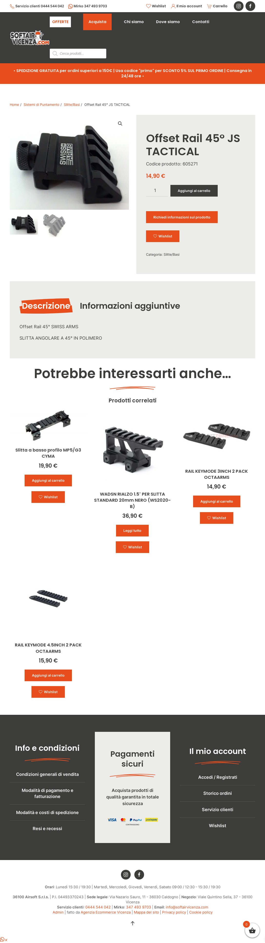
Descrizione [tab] (46, 306)
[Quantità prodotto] (157, 191)
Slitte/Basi (171, 254)
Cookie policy (201, 915)
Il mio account (186, 6)
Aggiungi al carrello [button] (48, 480)
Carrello (217, 6)
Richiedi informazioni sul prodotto (181, 217)
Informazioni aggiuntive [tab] (130, 306)
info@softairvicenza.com (187, 910)
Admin (58, 915)
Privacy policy (174, 915)
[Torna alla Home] (30, 38)
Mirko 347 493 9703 (87, 6)
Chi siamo (134, 22)
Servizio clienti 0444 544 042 (37, 6)
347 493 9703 (138, 910)
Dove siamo (168, 22)
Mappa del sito (146, 915)
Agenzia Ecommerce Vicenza (106, 915)
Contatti (200, 22)
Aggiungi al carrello (194, 191)
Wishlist (156, 6)
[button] (132, 926)
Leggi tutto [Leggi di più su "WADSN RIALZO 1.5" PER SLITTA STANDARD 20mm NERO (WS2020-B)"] (132, 530)
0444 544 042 (98, 910)
